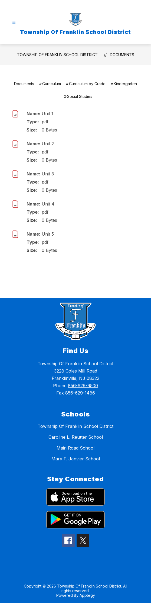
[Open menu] (14, 22)
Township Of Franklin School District (57, 54)
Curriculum (51, 83)
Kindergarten (125, 83)
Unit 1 (47, 113)
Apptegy (87, 595)
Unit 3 (48, 174)
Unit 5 (48, 234)
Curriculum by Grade (87, 83)
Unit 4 (48, 204)
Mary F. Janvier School (75, 458)
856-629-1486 (80, 393)
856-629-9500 (83, 385)
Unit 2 (48, 143)
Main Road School (75, 448)
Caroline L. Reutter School (75, 437)
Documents (122, 54)
